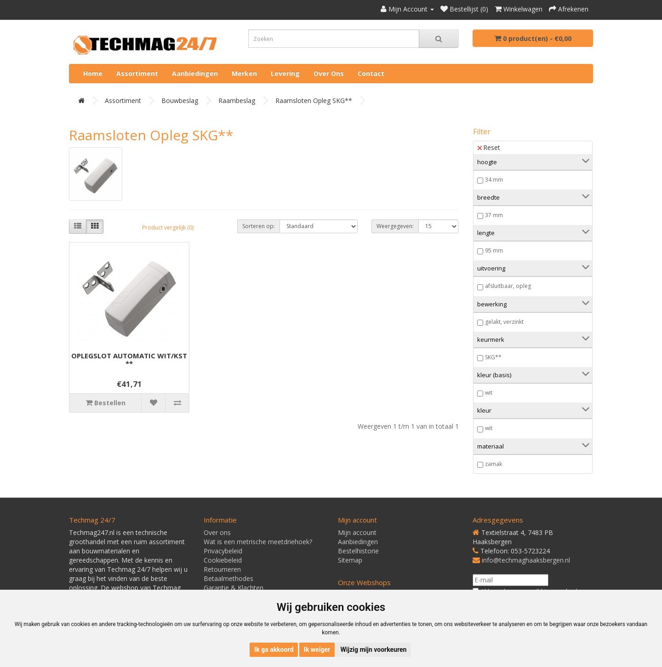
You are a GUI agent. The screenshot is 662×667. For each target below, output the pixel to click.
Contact (371, 73)
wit (488, 393)
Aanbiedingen (195, 73)
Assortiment (137, 73)
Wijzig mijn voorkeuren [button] (374, 649)
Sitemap (350, 560)
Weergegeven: (395, 226)
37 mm (494, 215)
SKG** (493, 357)
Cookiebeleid (223, 560)
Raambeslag (236, 100)
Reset (488, 147)
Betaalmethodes (228, 578)
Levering (285, 73)
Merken (244, 73)
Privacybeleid (223, 550)
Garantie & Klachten (233, 587)
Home (93, 73)
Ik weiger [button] (317, 649)
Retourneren (222, 569)
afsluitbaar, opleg (508, 286)
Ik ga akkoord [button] (273, 649)
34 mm (494, 180)
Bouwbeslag (179, 100)
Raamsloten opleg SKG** (313, 100)
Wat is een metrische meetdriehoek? (258, 541)
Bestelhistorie (358, 550)
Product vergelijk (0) (168, 227)
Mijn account (357, 532)
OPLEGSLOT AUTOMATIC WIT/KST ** (129, 359)
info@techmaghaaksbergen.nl (526, 560)
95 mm (494, 250)
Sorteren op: (258, 226)
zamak (493, 464)
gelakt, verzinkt (504, 322)
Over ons (329, 73)
